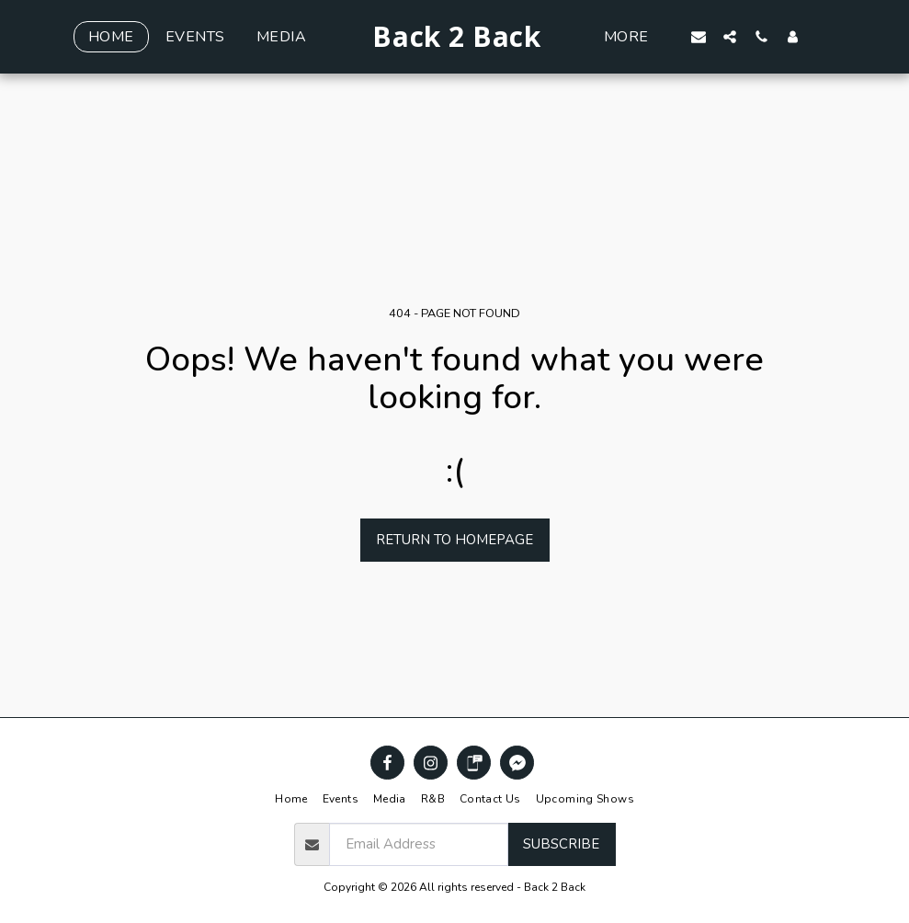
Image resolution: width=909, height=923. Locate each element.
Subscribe (561, 844)
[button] (731, 36)
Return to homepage (454, 539)
